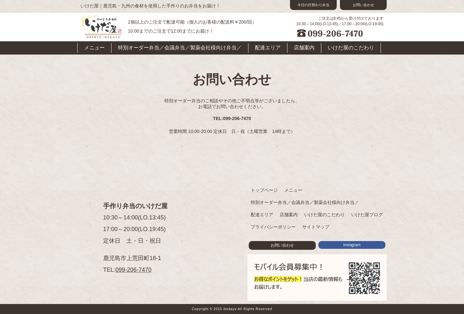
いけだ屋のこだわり (351, 47)
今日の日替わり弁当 (313, 5)
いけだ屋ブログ (367, 214)
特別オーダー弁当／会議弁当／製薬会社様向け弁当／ (180, 47)
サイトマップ (315, 226)
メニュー (94, 47)
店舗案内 (304, 47)
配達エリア (268, 47)
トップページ (264, 190)
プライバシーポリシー (273, 226)
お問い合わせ (363, 5)
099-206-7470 (133, 270)
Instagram (351, 245)
